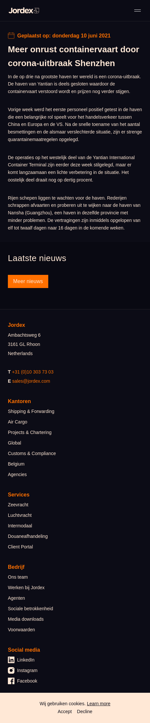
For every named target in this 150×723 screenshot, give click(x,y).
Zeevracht (18, 504)
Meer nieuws (28, 281)
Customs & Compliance (32, 453)
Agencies (17, 474)
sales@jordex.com (31, 381)
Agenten (16, 598)
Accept (65, 711)
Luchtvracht (20, 515)
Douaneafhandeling (28, 536)
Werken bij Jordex (26, 587)
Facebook (22, 681)
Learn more (99, 703)
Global (14, 443)
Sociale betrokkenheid (30, 608)
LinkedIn (21, 660)
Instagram (22, 670)
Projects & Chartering (30, 432)
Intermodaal (20, 525)
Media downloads (26, 619)
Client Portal (20, 546)
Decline (85, 711)
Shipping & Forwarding (31, 411)
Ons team (18, 577)
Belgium (16, 464)
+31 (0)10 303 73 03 (33, 371)
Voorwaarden (21, 629)
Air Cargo (17, 421)
